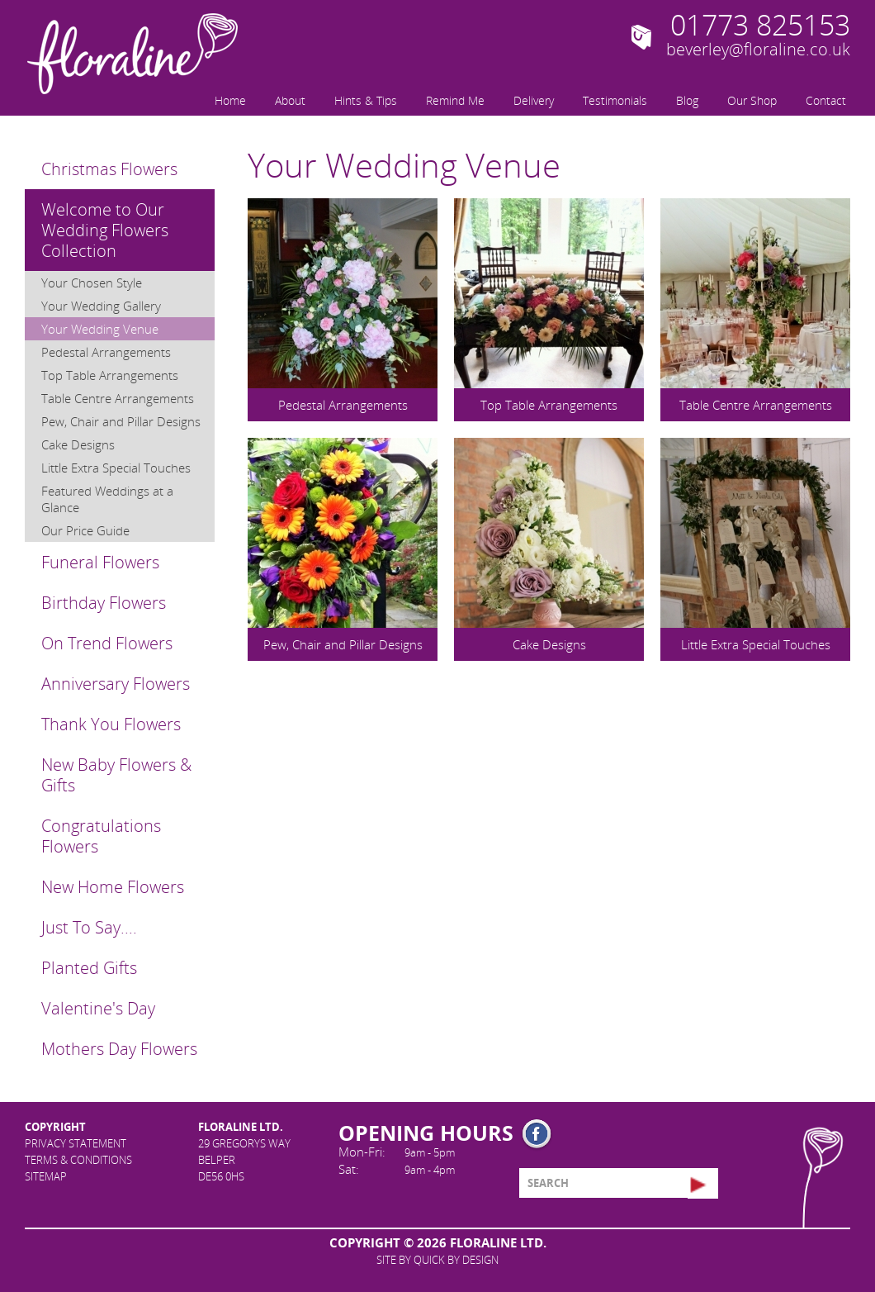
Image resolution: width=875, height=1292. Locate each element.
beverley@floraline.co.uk (758, 49)
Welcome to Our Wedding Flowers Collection (104, 230)
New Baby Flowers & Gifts (116, 774)
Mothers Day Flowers (119, 1049)
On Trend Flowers (107, 643)
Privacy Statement (75, 1143)
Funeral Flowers (100, 562)
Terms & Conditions (78, 1159)
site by (437, 1259)
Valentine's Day (98, 1008)
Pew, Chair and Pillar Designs (121, 421)
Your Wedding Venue (99, 329)
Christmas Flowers (109, 169)
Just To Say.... (89, 927)
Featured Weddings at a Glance (107, 498)
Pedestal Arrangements (106, 352)
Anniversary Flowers (115, 683)
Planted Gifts (89, 968)
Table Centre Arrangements (117, 398)
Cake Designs (78, 444)
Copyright (55, 1126)
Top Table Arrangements (109, 375)
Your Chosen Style (91, 282)
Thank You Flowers (111, 724)
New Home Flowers (112, 887)
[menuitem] (228, 99)
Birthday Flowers (103, 602)
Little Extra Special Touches (116, 467)
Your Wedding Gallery (101, 305)
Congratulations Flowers (101, 836)
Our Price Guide (85, 530)
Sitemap (46, 1176)
